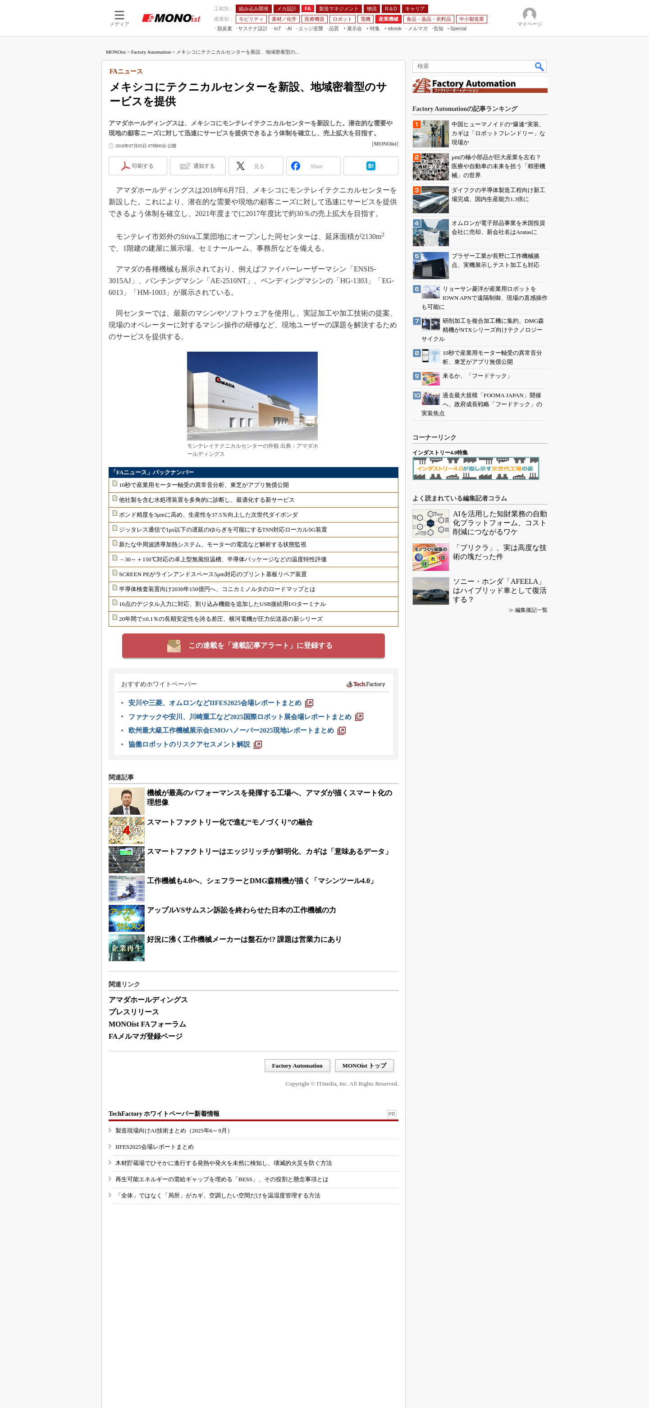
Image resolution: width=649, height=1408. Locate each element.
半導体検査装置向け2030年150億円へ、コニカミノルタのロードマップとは (217, 589)
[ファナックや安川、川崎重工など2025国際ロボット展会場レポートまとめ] (245, 716)
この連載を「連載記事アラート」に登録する (260, 645)
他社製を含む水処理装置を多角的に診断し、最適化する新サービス (207, 499)
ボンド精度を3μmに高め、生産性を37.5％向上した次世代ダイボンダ (208, 514)
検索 (540, 66)
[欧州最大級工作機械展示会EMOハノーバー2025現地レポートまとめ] (237, 730)
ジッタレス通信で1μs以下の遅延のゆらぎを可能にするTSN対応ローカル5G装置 (223, 529)
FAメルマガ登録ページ (146, 1036)
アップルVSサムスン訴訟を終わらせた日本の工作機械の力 (241, 910)
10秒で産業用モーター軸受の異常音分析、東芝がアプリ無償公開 (204, 485)
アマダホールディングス (148, 1000)
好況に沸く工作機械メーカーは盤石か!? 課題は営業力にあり (244, 939)
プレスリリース (134, 1012)
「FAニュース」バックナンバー (152, 472)
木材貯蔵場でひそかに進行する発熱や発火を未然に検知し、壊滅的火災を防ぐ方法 (223, 1163)
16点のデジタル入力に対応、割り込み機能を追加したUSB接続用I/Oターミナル (222, 604)
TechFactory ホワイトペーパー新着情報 (164, 1113)
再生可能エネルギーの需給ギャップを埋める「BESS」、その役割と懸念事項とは (222, 1179)
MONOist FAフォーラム (147, 1024)
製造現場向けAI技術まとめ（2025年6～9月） (174, 1130)
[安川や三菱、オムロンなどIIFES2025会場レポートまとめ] (220, 702)
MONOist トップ (364, 1065)
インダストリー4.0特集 (440, 452)
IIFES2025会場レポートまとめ (154, 1146)
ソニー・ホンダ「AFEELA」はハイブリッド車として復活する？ (500, 590)
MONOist (116, 52)
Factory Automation (151, 52)
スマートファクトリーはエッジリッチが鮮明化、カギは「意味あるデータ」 (269, 851)
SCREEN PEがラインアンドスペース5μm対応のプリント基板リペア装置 (213, 574)
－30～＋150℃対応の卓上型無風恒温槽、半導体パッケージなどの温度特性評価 (223, 559)
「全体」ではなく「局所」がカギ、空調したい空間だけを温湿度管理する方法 (217, 1195)
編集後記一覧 (531, 610)
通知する (204, 166)
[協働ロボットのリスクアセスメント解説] (195, 744)
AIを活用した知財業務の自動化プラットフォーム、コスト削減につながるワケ (500, 523)
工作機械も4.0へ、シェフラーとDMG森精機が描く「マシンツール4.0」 (262, 881)
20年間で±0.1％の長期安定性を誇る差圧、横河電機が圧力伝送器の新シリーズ (221, 618)
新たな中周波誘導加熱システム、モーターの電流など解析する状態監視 (212, 544)
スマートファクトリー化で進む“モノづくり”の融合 (230, 822)
